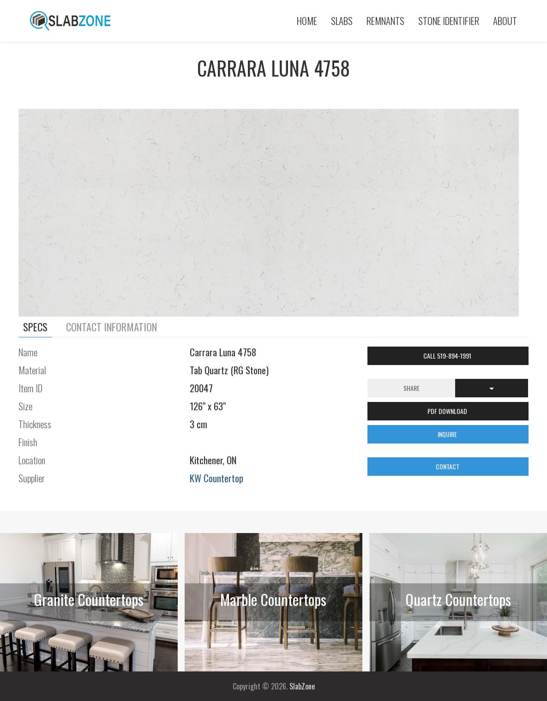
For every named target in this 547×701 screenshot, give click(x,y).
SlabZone (302, 686)
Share (411, 388)
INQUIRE (448, 434)
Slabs (342, 20)
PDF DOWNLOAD (448, 411)
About (505, 20)
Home (307, 20)
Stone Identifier (448, 20)
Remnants (385, 20)
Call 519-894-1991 (448, 355)
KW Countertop (216, 478)
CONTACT (448, 466)
